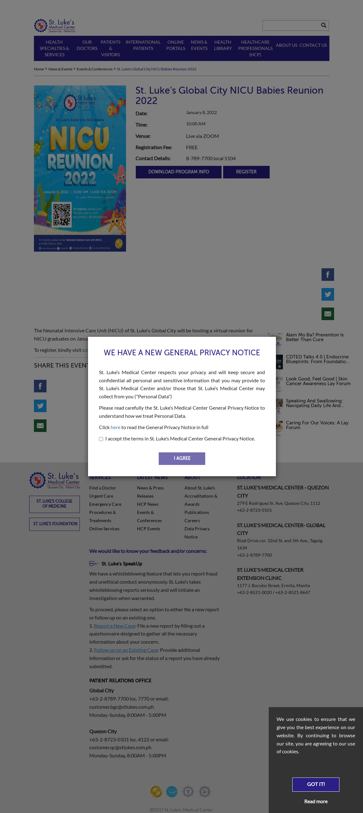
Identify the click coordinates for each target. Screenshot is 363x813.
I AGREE (182, 458)
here (115, 427)
